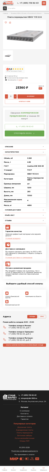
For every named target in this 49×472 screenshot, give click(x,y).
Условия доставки (13, 210)
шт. (40, 88)
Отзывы (8, 220)
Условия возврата (12, 238)
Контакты (25, 413)
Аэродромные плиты (24, 430)
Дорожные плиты (24, 427)
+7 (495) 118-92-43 (28, 3)
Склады (32, 316)
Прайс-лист (10, 215)
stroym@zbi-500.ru (29, 398)
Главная (5, 13)
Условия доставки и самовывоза (18, 257)
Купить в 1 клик (24, 101)
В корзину (30, 96)
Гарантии (24, 419)
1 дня (20, 80)
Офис (42, 316)
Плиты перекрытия (25, 433)
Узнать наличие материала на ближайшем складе (24, 345)
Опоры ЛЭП (24, 441)
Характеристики (12, 152)
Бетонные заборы (24, 435)
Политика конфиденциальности (24, 451)
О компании (24, 411)
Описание (9, 146)
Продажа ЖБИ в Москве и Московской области (26, 13)
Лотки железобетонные (24, 438)
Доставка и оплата (24, 416)
